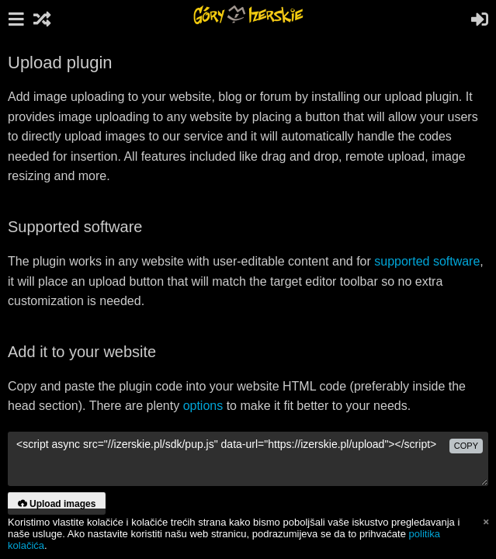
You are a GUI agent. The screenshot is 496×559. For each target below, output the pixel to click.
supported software (427, 261)
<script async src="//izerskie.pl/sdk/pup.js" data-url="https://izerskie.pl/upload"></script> (248, 459)
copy (466, 445)
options (203, 405)
